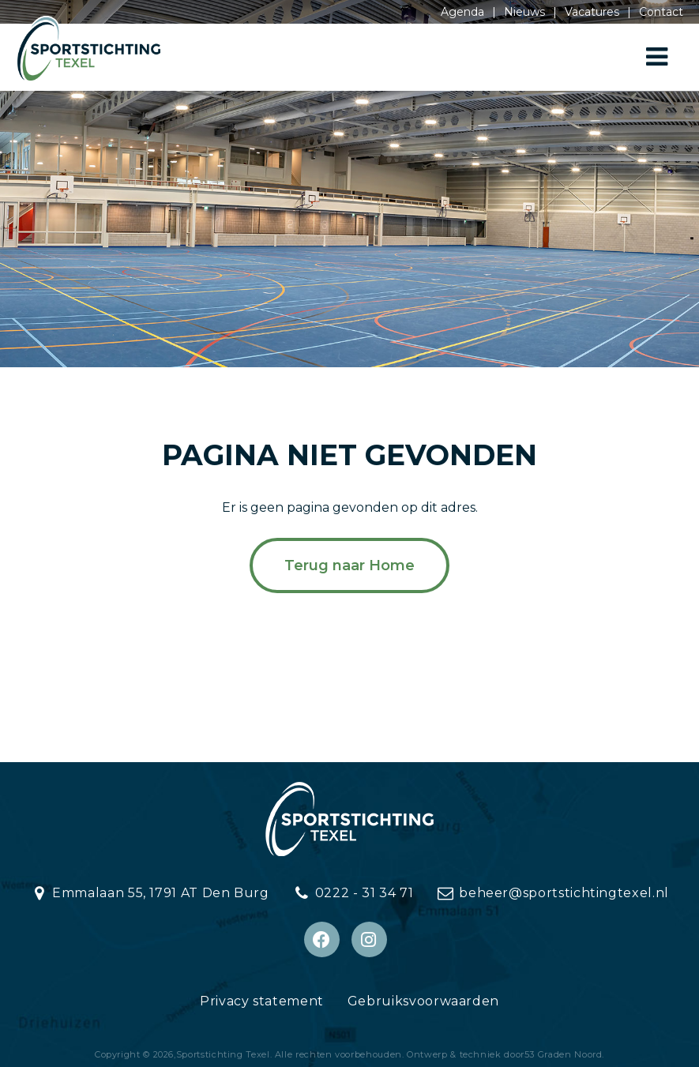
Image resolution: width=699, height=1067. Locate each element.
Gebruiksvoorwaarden (423, 1001)
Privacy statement (262, 1001)
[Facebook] (322, 939)
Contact (661, 12)
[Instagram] (369, 939)
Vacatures (592, 12)
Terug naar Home (349, 565)
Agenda (462, 12)
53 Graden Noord (563, 1054)
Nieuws (524, 12)
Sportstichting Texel (223, 1054)
